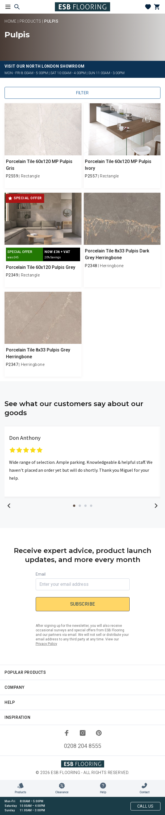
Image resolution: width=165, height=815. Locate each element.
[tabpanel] (82, 461)
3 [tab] (85, 506)
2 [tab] (80, 506)
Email (41, 574)
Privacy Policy (46, 644)
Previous (9, 505)
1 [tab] (74, 506)
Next (155, 505)
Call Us (145, 806)
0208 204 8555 (82, 746)
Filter (82, 93)
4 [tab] (91, 506)
